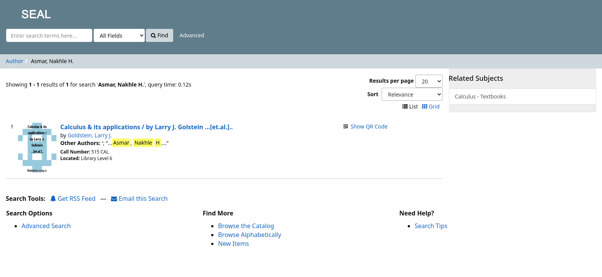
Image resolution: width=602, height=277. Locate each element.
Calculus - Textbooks (480, 96)
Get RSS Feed (73, 198)
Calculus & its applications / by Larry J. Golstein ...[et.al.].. (146, 127)
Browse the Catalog (246, 226)
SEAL (21, 12)
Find (159, 35)
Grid (431, 106)
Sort (373, 94)
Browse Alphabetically (249, 234)
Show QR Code (369, 126)
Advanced (192, 35)
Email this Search (139, 198)
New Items (233, 243)
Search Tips (431, 226)
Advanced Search (46, 226)
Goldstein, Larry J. (90, 135)
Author (14, 61)
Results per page (391, 80)
